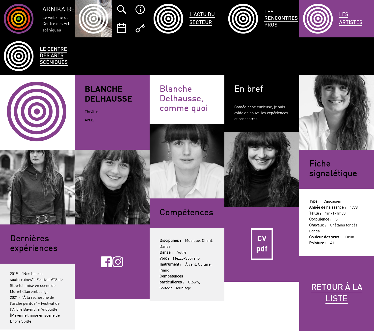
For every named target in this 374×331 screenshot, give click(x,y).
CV (261, 244)
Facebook (106, 261)
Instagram (117, 261)
